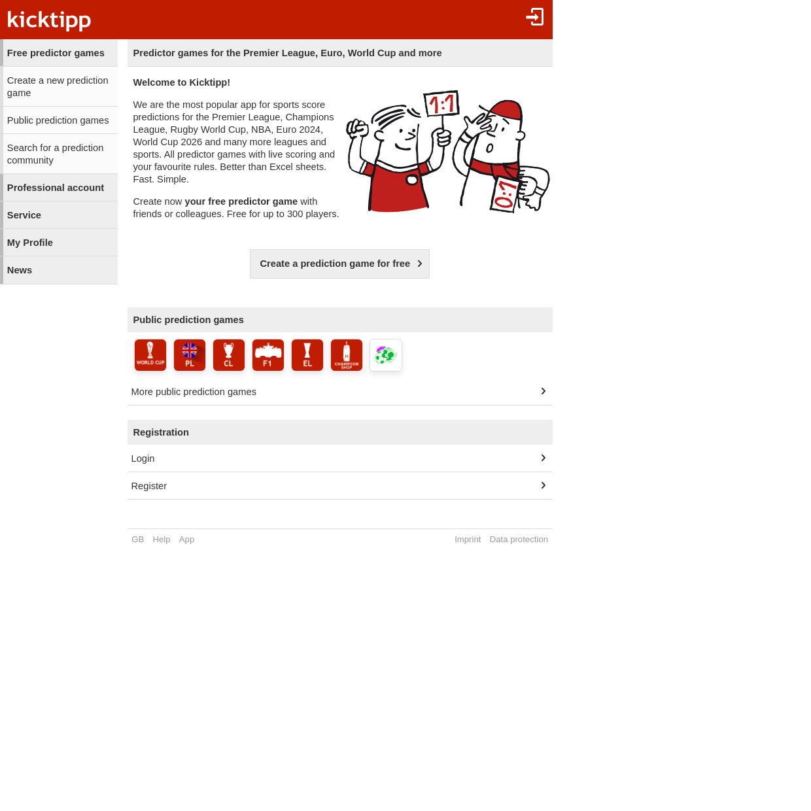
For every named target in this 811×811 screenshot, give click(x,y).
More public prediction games (193, 392)
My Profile (30, 242)
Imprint (468, 539)
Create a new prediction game (58, 86)
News (19, 270)
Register (149, 486)
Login (143, 458)
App (186, 539)
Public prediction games (58, 120)
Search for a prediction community (55, 154)
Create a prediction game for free (335, 263)
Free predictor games (56, 53)
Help (162, 539)
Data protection (519, 539)
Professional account (55, 187)
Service (24, 215)
